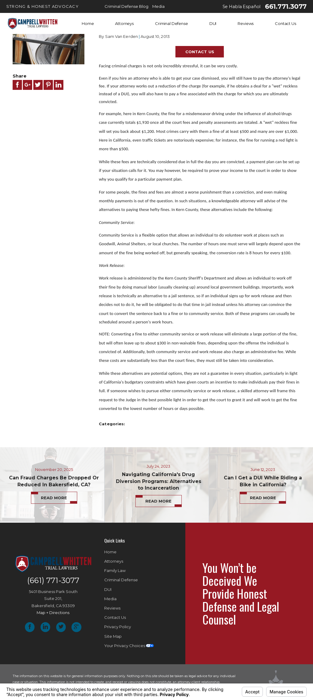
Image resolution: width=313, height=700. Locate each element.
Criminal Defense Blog (126, 6)
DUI (213, 23)
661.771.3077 (286, 6)
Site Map (113, 636)
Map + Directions (53, 612)
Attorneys (124, 23)
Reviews (246, 23)
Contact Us (285, 23)
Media (158, 6)
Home (88, 23)
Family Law (115, 570)
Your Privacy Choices (129, 645)
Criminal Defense (171, 23)
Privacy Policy (117, 626)
